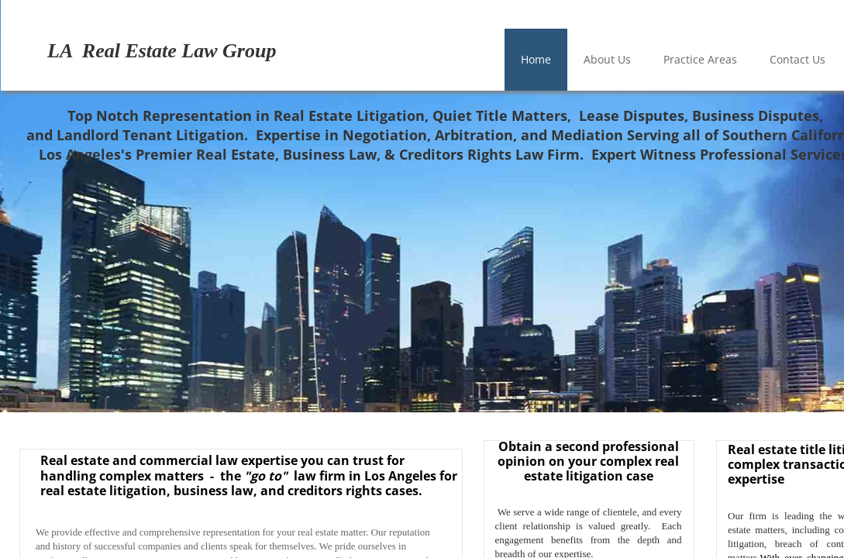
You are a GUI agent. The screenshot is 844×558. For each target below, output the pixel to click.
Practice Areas (700, 59)
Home (536, 59)
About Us (607, 59)
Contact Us (797, 59)
